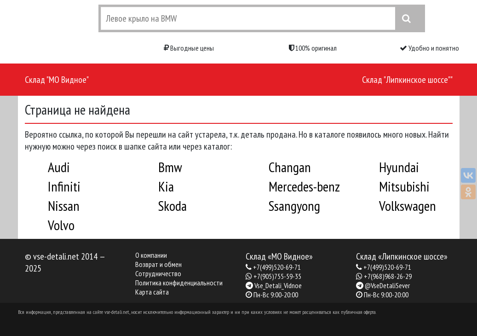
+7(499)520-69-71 (277, 267)
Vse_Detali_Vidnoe (278, 285)
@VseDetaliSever (387, 285)
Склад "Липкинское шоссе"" (407, 80)
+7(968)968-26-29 (388, 276)
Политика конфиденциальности (179, 282)
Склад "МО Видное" (57, 80)
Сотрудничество (158, 273)
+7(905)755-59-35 (277, 276)
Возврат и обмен (158, 264)
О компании (151, 255)
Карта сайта (152, 291)
